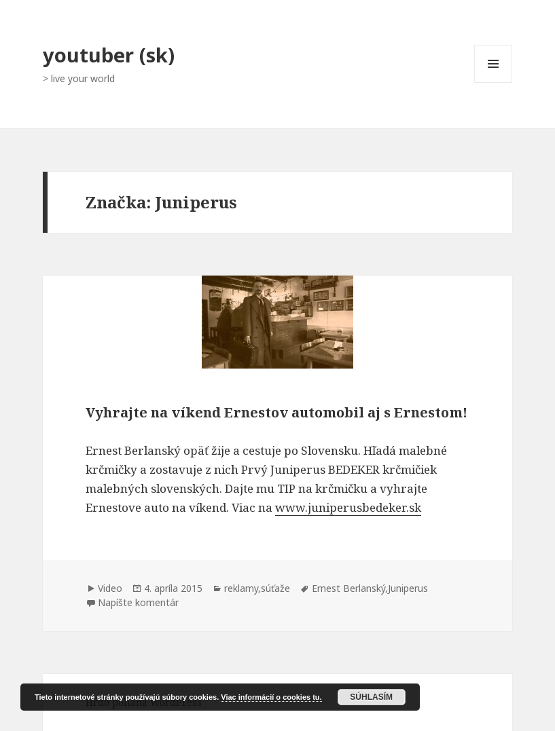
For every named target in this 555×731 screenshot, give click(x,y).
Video (110, 588)
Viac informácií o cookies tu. (271, 697)
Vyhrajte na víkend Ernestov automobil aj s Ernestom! (276, 412)
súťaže (275, 588)
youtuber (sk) (109, 54)
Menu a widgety (493, 82)
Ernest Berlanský (348, 588)
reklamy (241, 588)
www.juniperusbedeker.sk (348, 507)
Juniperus (408, 588)
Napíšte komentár (138, 602)
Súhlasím (371, 697)
